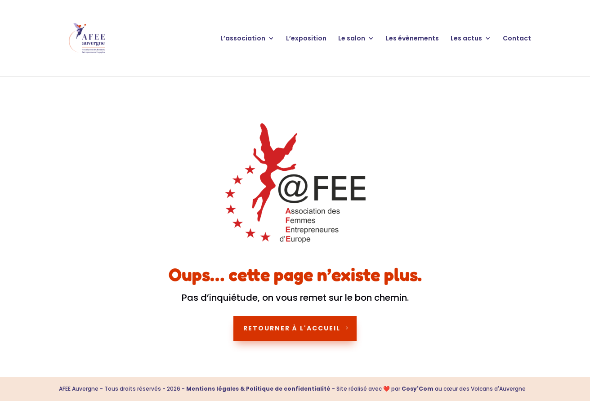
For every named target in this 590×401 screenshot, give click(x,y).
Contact (517, 39)
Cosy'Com (418, 388)
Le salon (351, 39)
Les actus (466, 39)
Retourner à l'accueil (291, 328)
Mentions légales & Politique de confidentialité (258, 388)
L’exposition (306, 39)
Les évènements (412, 39)
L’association (242, 39)
